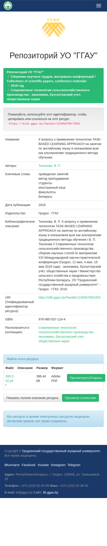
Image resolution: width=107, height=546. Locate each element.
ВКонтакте (12, 465)
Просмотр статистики (80, 398)
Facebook (28, 465)
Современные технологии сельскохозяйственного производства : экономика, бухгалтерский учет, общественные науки (48, 94)
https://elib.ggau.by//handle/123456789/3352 (69, 297)
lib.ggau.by (50, 492)
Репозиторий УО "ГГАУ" (25, 72)
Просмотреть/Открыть (86, 378)
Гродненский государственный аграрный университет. (61, 451)
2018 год (17, 85)
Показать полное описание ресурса (32, 398)
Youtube (43, 465)
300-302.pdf (9, 380)
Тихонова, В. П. (49, 166)
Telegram (73, 465)
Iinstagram (58, 465)
